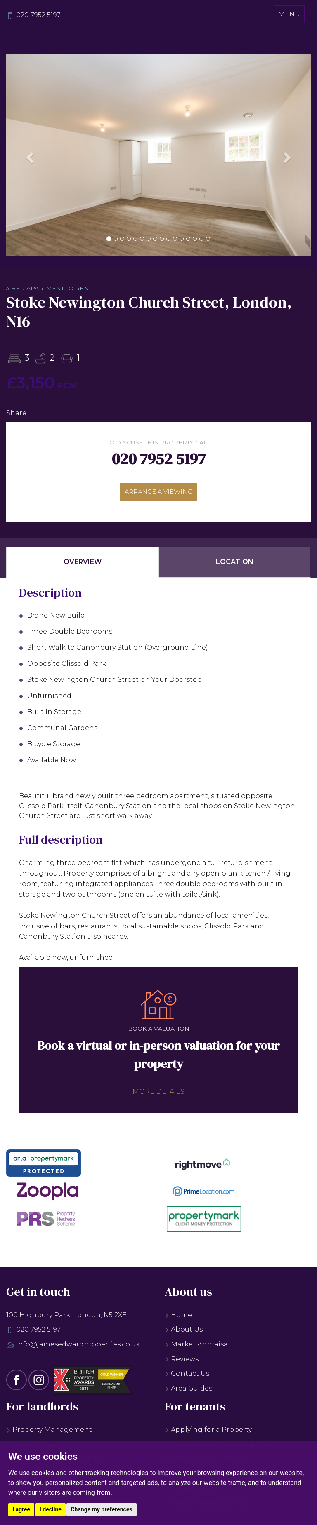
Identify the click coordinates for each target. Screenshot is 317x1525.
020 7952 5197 (38, 15)
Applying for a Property (208, 1433)
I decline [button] (51, 1509)
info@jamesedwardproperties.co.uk (78, 1347)
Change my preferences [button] (101, 1509)
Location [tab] (234, 565)
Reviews (182, 1362)
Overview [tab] (83, 565)
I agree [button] (21, 1509)
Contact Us (187, 1377)
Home (178, 1318)
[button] (29, 155)
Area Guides (188, 1392)
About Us (184, 1333)
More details (158, 1095)
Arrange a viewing (158, 493)
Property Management (49, 1433)
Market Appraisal (197, 1347)
